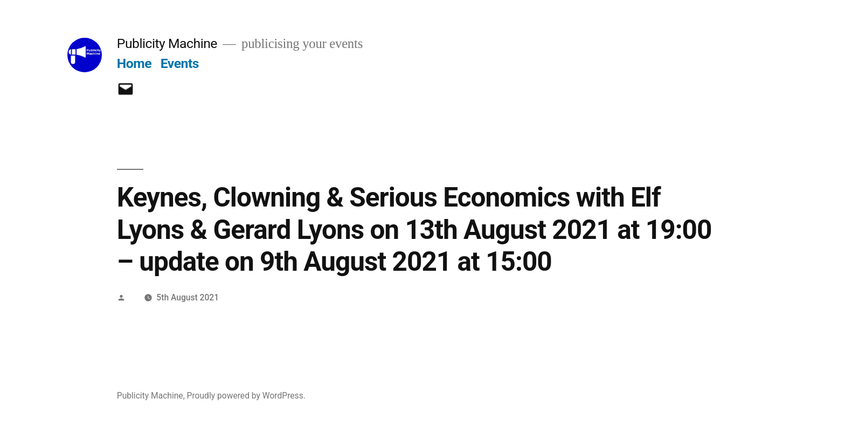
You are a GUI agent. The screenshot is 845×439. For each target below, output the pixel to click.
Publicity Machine (167, 43)
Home (134, 63)
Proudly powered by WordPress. (246, 395)
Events (180, 63)
